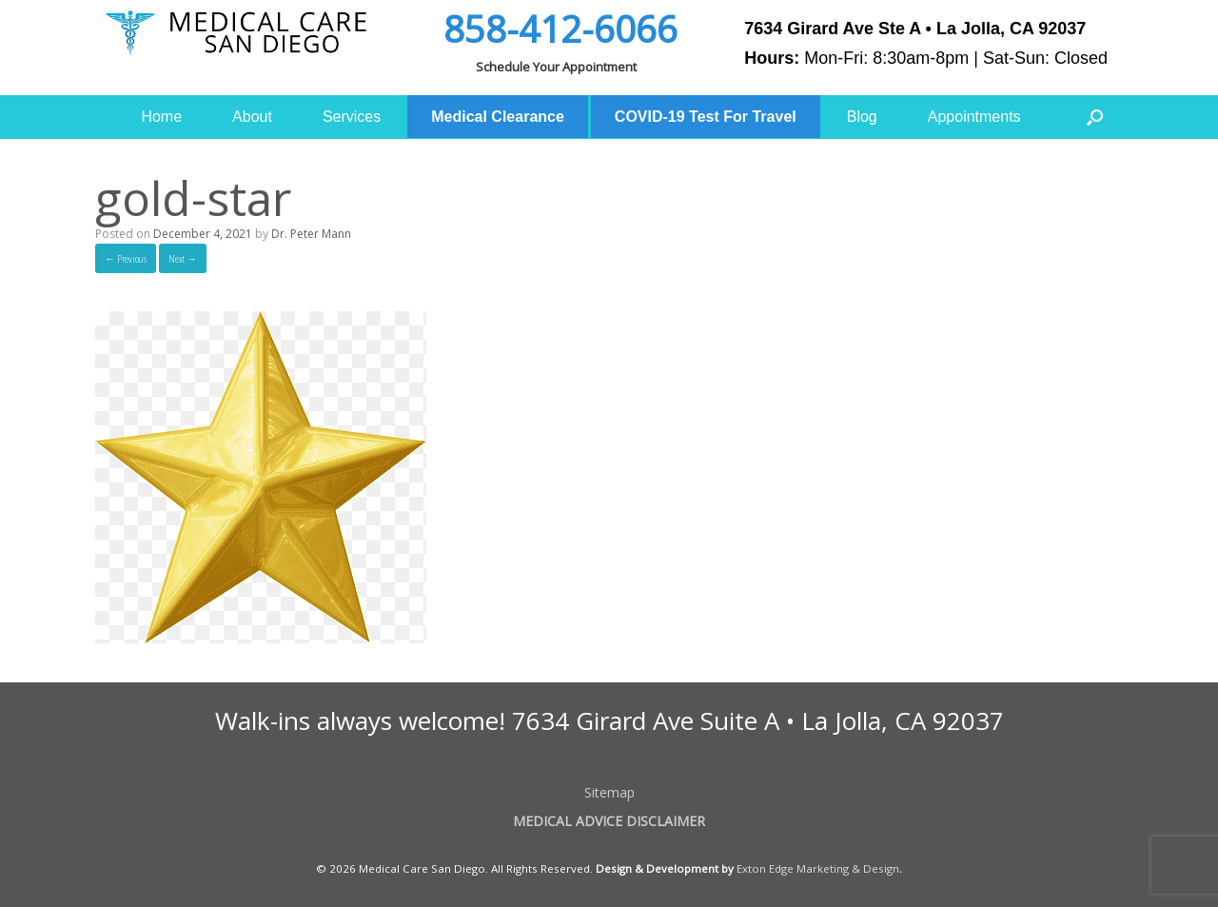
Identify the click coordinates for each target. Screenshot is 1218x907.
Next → (182, 258)
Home (161, 116)
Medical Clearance (497, 116)
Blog (862, 116)
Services (352, 116)
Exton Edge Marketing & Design (818, 868)
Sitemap (609, 792)
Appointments (974, 116)
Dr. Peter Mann (311, 234)
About (252, 116)
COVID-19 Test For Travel (705, 116)
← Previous (126, 258)
